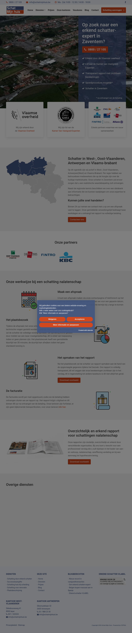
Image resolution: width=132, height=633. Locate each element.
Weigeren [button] (52, 319)
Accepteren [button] (80, 319)
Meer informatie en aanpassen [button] (66, 325)
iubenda (90, 330)
